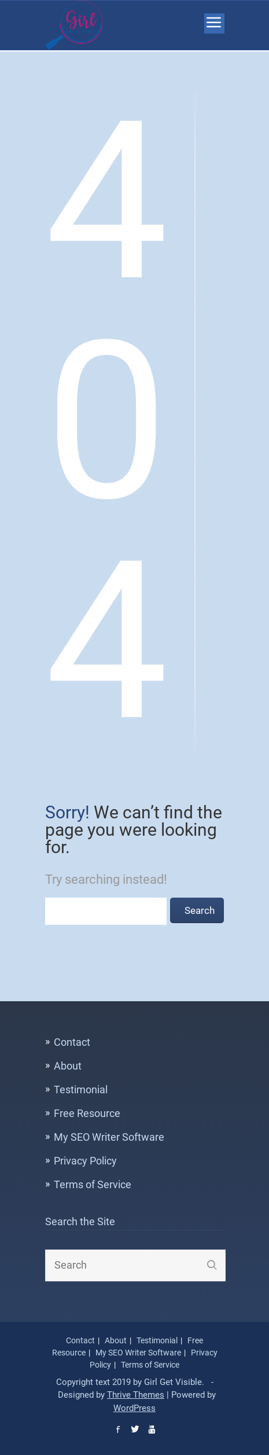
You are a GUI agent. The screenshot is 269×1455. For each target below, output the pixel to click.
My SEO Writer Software (109, 1137)
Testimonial (81, 1089)
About (68, 1066)
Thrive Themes (135, 1395)
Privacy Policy (85, 1161)
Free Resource (87, 1113)
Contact (72, 1042)
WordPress (134, 1408)
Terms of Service (92, 1184)
